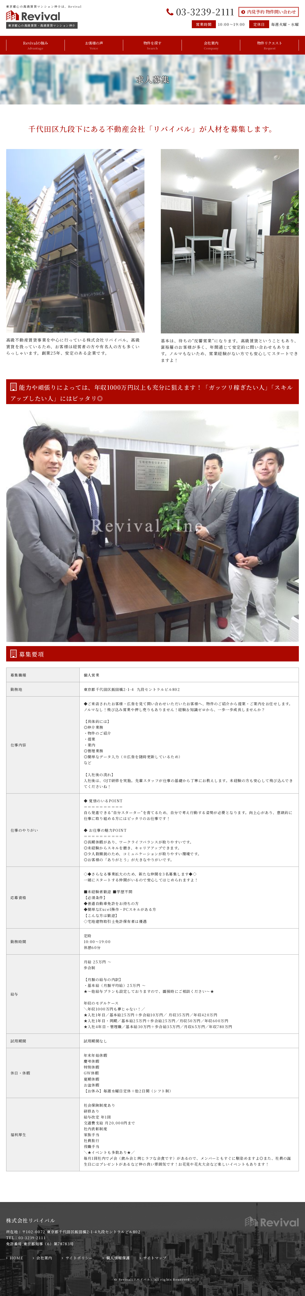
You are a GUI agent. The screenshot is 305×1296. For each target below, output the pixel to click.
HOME (16, 1257)
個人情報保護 (118, 1257)
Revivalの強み (35, 45)
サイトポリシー (79, 1257)
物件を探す (152, 45)
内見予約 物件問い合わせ (271, 11)
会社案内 (211, 45)
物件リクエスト (269, 45)
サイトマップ (154, 1257)
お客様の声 (94, 45)
